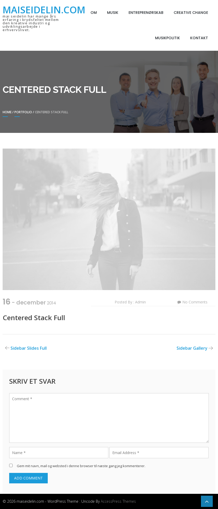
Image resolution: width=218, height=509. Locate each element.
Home (7, 112)
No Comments (195, 301)
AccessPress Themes (118, 501)
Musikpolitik (167, 38)
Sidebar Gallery (192, 348)
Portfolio (23, 112)
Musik (112, 12)
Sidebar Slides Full (28, 348)
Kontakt (199, 38)
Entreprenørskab (146, 12)
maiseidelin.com (44, 9)
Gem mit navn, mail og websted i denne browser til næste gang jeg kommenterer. (81, 465)
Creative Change (191, 12)
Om (94, 12)
